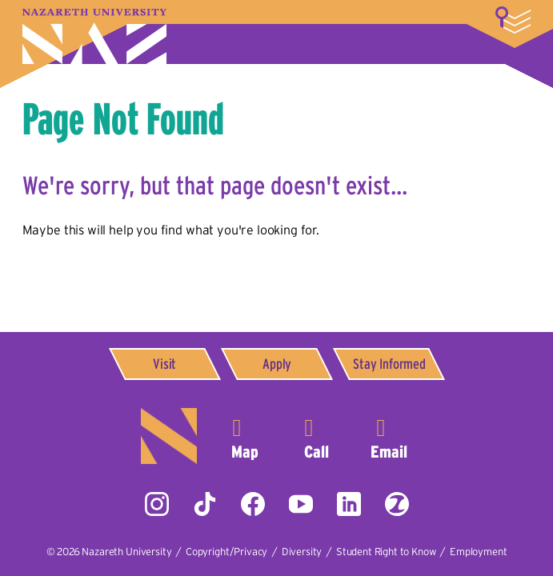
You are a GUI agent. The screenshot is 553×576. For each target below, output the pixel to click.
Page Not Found (123, 118)
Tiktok (205, 504)
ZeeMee (397, 504)
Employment (478, 552)
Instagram (157, 504)
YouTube (301, 504)
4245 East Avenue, (245, 436)
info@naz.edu (389, 436)
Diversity (302, 552)
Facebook (253, 504)
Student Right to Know (386, 552)
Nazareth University (94, 36)
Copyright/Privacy (226, 552)
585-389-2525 (317, 436)
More (513, 20)
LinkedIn (349, 504)
